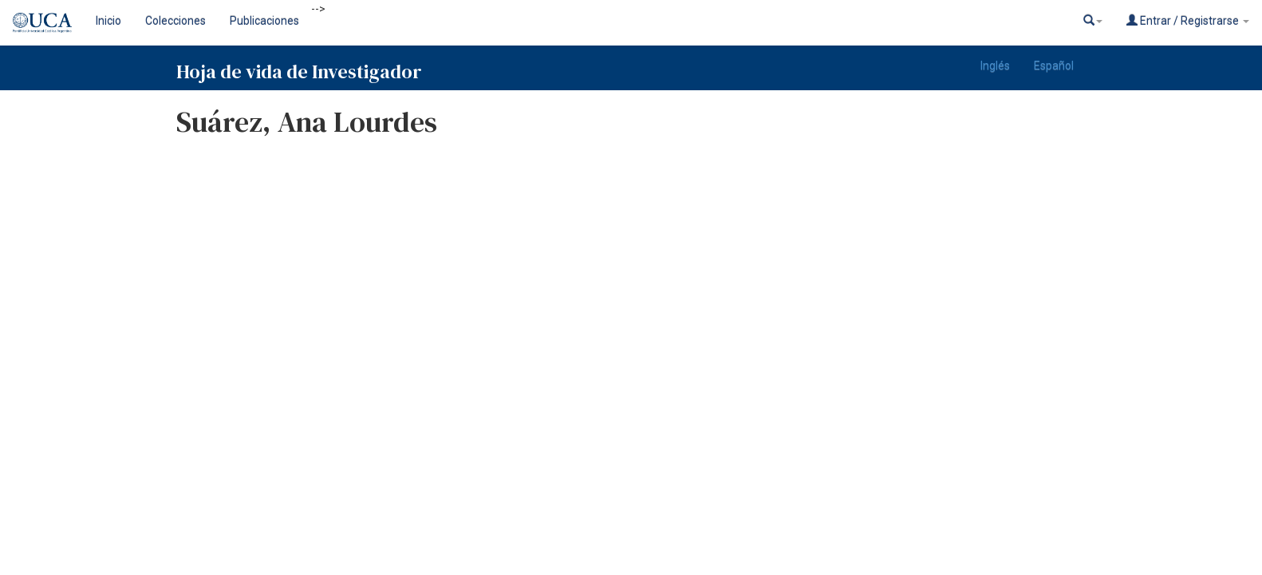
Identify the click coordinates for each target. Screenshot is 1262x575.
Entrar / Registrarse (1187, 20)
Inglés (995, 65)
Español (1054, 65)
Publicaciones (264, 20)
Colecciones (175, 20)
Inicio (108, 20)
